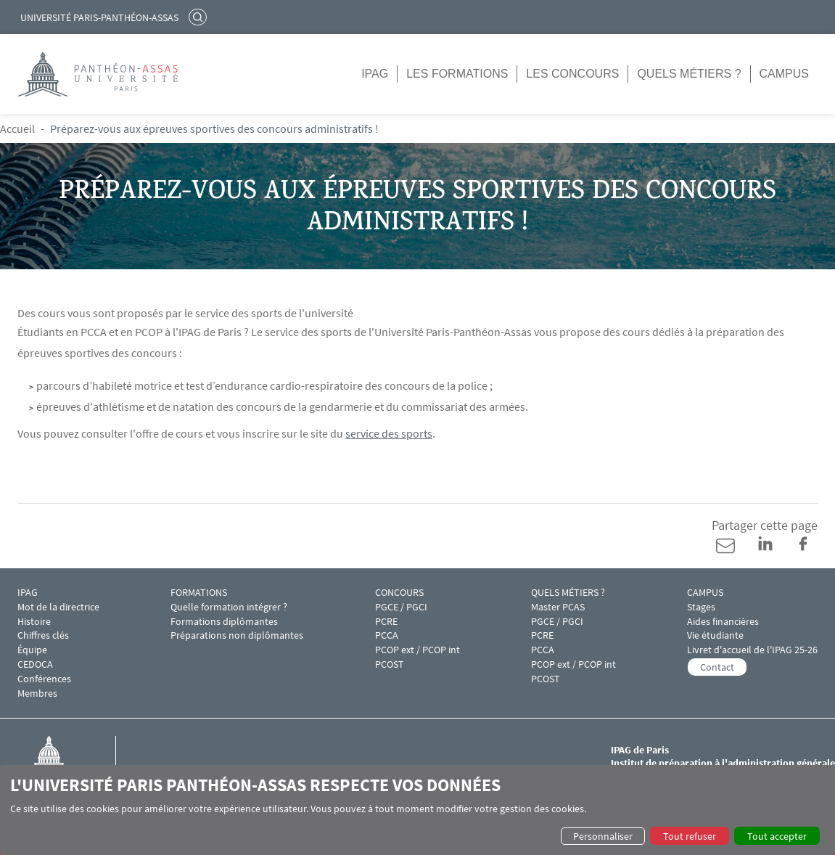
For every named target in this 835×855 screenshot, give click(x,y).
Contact (717, 667)
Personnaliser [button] (603, 836)
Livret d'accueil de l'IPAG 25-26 (752, 650)
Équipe (32, 650)
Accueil (17, 128)
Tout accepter (777, 836)
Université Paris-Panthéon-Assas (99, 17)
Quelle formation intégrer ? (228, 607)
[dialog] (417, 810)
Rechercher (199, 16)
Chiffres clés (43, 635)
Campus (784, 74)
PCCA (386, 635)
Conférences (44, 679)
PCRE (386, 621)
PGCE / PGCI (401, 607)
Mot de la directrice (58, 607)
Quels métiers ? (689, 74)
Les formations (457, 74)
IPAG (374, 74)
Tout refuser (689, 836)
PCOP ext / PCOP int (417, 650)
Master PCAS (558, 607)
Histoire (34, 621)
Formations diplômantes (224, 621)
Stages (701, 607)
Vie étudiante (715, 635)
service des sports (388, 433)
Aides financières (723, 621)
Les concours (572, 74)
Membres (37, 693)
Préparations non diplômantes (236, 635)
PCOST (389, 664)
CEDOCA (35, 664)
